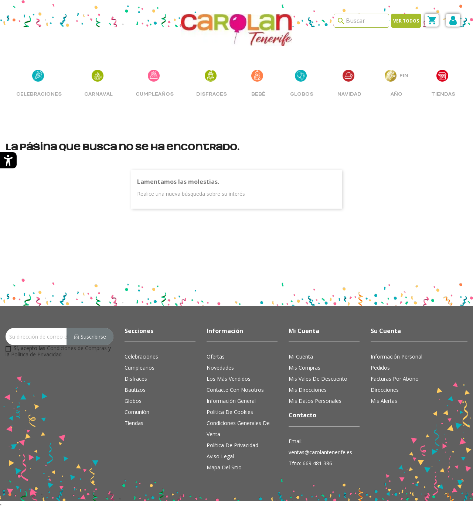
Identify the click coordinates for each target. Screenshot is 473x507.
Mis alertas (384, 400)
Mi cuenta (301, 356)
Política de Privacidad (36, 354)
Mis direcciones (308, 389)
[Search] (361, 21)
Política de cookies (230, 411)
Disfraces (136, 378)
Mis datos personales (315, 400)
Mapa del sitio (224, 467)
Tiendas (134, 423)
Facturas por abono (395, 378)
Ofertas (216, 356)
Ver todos (406, 21)
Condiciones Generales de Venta (238, 428)
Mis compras (304, 367)
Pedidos (380, 367)
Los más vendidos (229, 378)
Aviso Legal (220, 456)
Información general (231, 400)
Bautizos (135, 389)
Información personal (396, 356)
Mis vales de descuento (318, 378)
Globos (133, 400)
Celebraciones (141, 356)
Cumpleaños (139, 367)
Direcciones (385, 389)
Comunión (137, 411)
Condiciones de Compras (77, 348)
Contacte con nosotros (235, 389)
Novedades (220, 367)
